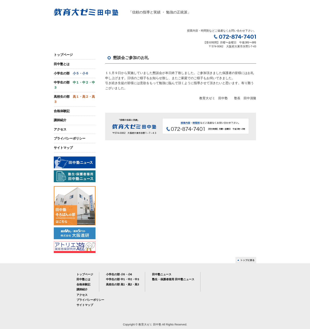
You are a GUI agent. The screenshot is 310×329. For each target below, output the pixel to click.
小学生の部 (71, 73)
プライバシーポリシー (69, 138)
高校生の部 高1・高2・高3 (122, 284)
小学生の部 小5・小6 (119, 274)
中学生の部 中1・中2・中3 (122, 279)
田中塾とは (62, 64)
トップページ (63, 54)
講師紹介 (60, 120)
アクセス (60, 129)
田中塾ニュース (161, 274)
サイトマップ (63, 147)
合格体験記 (62, 111)
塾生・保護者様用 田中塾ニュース (173, 279)
